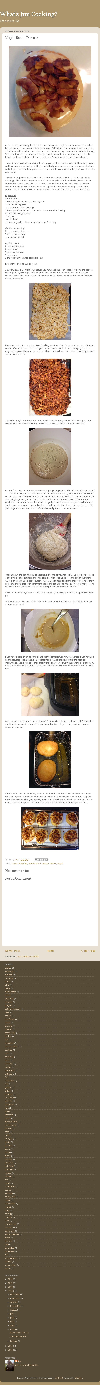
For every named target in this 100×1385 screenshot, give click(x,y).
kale (7, 1108)
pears (7, 1149)
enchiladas (10, 1070)
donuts (53, 863)
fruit (7, 1084)
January (14, 1341)
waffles (8, 1261)
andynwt (59, 1378)
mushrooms (10, 1125)
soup (7, 1210)
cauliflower (10, 1019)
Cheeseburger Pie (18, 1336)
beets (7, 988)
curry (7, 1060)
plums (8, 1155)
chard (7, 1022)
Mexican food (11, 1121)
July (12, 1313)
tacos (7, 1237)
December (15, 1294)
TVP (6, 1254)
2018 (10, 1279)
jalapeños (9, 1104)
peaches (9, 1145)
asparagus (10, 971)
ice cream (9, 1097)
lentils (7, 1111)
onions (8, 1135)
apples (8, 968)
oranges (9, 1138)
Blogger (78, 1378)
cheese (8, 1029)
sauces (8, 1190)
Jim (19, 1361)
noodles (8, 1128)
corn (7, 1053)
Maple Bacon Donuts (19, 1332)
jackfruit (8, 1101)
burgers (8, 1005)
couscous (9, 1056)
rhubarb (8, 1176)
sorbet (8, 1207)
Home (50, 951)
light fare (9, 1114)
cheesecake (10, 1032)
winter (7, 1268)
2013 (10, 1350)
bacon (15, 863)
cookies (8, 1050)
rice (6, 1179)
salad (7, 1183)
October (14, 1302)
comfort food (34, 863)
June (12, 1317)
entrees (8, 1074)
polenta (8, 1159)
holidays (9, 1094)
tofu (7, 1244)
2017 (10, 1283)
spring (8, 1213)
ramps (8, 1173)
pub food (9, 1166)
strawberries (10, 1224)
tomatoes (9, 1251)
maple (60, 863)
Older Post (88, 951)
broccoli (8, 1002)
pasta (7, 1142)
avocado (9, 978)
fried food (9, 1080)
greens (8, 1087)
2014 (10, 1346)
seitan (7, 1200)
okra (7, 1131)
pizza (7, 1152)
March (13, 1329)
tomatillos (9, 1248)
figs (6, 1077)
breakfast (23, 863)
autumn (8, 974)
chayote (8, 1026)
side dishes (10, 1203)
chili (6, 1039)
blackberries (10, 991)
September (15, 1306)
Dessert (45, 863)
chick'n (8, 1036)
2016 (10, 1287)
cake (7, 1012)
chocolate (9, 1043)
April (12, 1325)
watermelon (10, 1265)
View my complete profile (26, 1365)
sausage (9, 1193)
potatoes (9, 1162)
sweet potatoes (12, 1234)
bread (7, 995)
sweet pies (10, 1231)
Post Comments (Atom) (28, 956)
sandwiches (10, 1186)
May (12, 1321)
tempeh (8, 1241)
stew (7, 1220)
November (15, 1298)
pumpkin (9, 1169)
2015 (10, 1290)
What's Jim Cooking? (28, 14)
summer (9, 1227)
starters (8, 1217)
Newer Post (12, 951)
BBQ (7, 985)
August (13, 1310)
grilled (7, 1091)
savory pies (10, 1196)
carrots (8, 1015)
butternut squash (12, 1009)
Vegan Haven (11, 1258)
